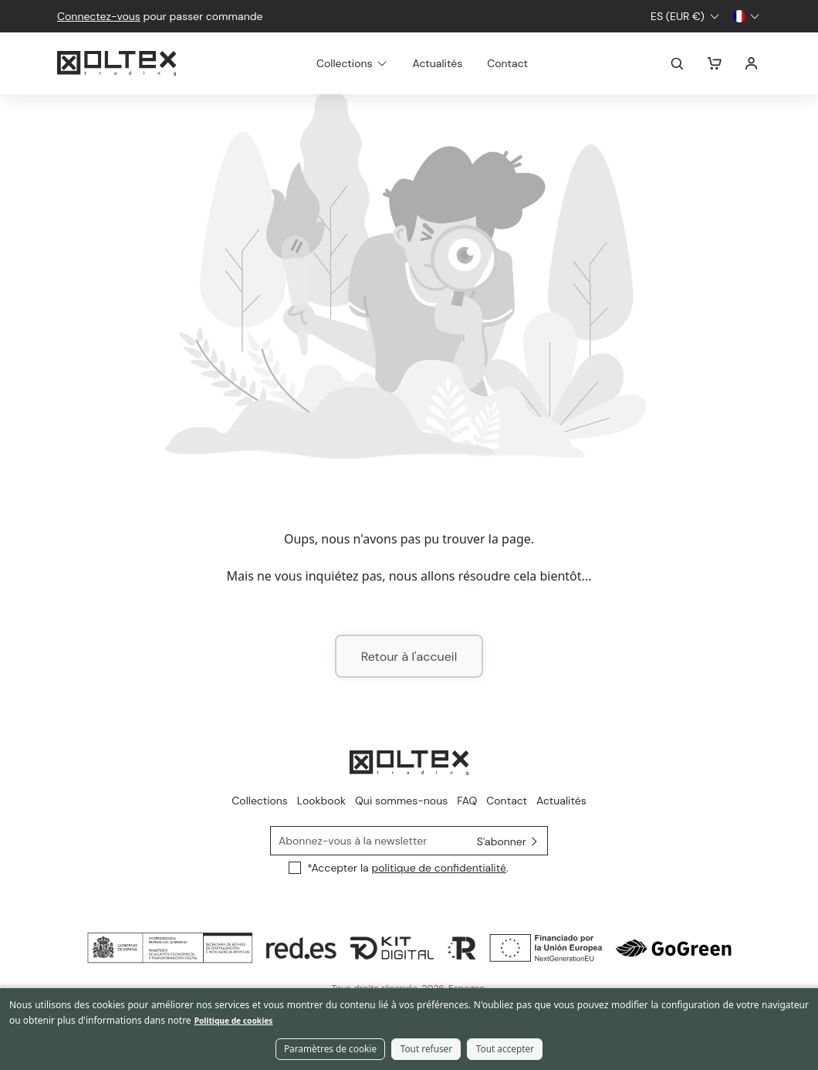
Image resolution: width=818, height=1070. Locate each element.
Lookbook (321, 801)
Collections (260, 801)
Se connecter (751, 63)
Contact (525, 63)
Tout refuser (427, 1049)
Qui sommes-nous (401, 801)
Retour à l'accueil (409, 656)
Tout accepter (505, 1049)
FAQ (467, 801)
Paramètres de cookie (330, 1049)
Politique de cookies (233, 1022)
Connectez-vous (98, 16)
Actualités (456, 63)
